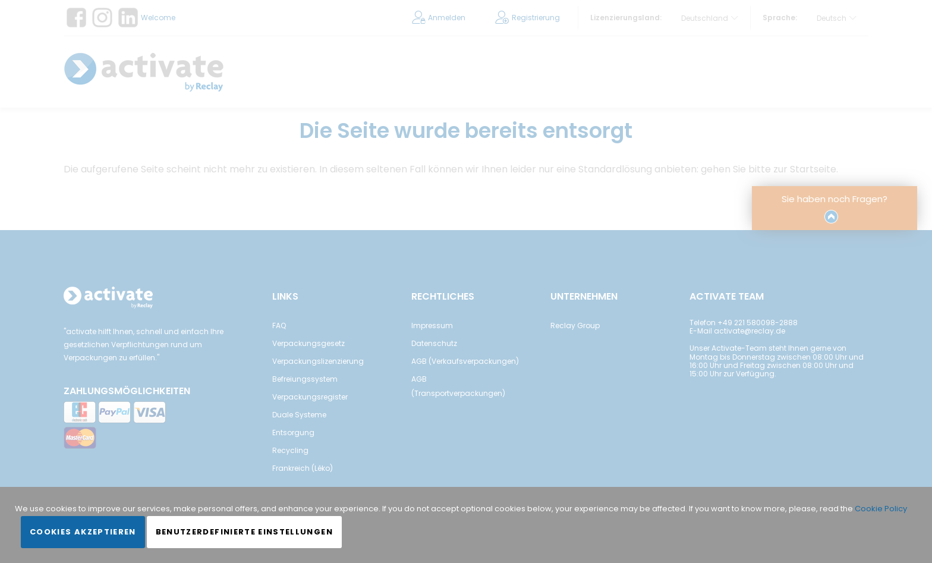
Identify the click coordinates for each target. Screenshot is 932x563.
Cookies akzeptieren (83, 531)
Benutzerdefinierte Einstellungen (244, 531)
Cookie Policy (881, 508)
